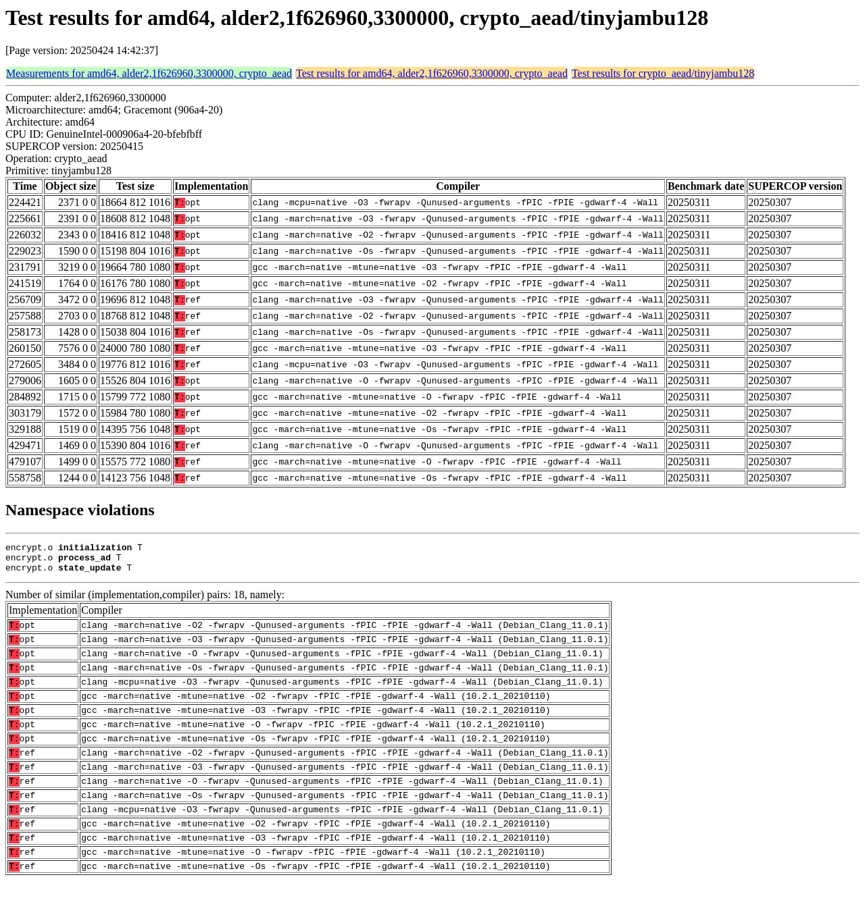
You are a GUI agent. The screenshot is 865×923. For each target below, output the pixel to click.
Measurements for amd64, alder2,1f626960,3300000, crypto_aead (149, 73)
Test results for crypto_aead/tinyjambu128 (663, 73)
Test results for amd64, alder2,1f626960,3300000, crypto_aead (432, 73)
